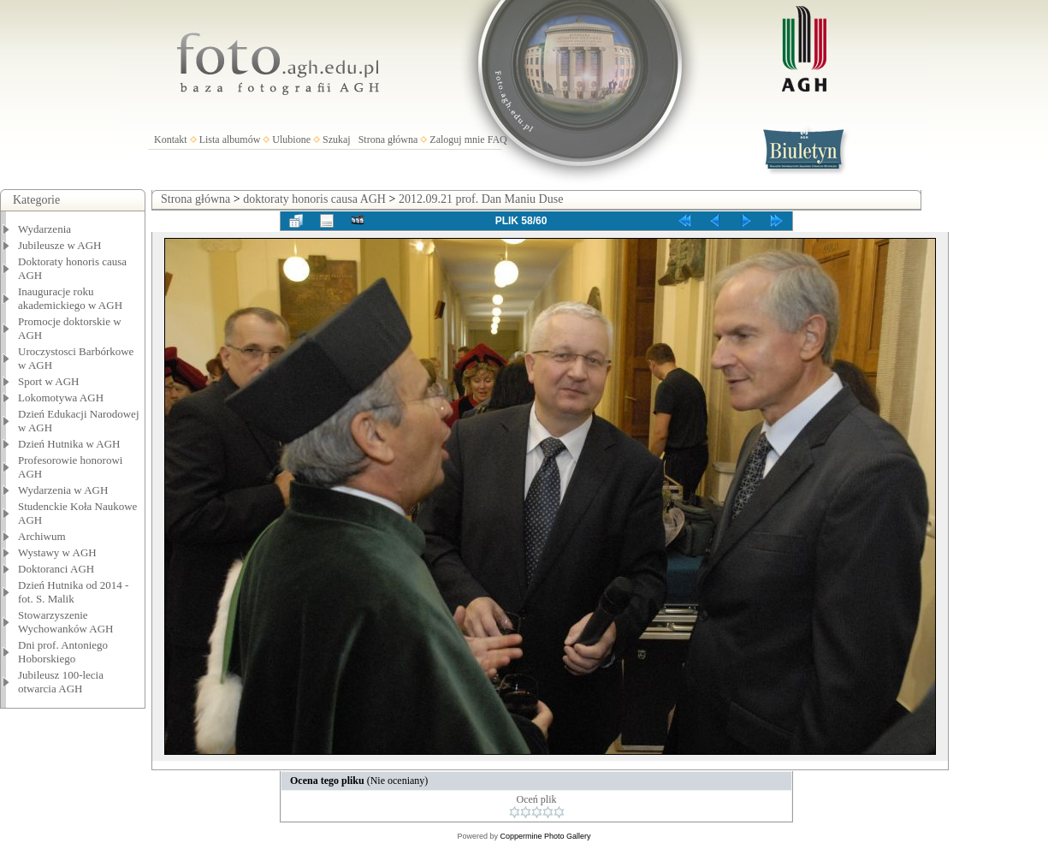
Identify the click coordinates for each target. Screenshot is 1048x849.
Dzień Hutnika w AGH (69, 443)
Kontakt (170, 139)
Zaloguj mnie (456, 139)
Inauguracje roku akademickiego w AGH (70, 298)
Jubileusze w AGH (60, 245)
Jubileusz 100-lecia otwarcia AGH (61, 681)
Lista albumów (230, 139)
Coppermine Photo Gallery (545, 836)
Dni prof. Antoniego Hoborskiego (63, 651)
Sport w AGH (49, 381)
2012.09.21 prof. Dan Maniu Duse (481, 199)
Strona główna (388, 139)
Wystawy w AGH (57, 552)
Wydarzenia (44, 229)
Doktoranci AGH (56, 568)
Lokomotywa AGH (61, 397)
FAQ (497, 139)
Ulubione (291, 139)
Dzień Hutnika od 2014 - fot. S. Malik (73, 592)
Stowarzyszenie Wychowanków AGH (66, 622)
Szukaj (337, 139)
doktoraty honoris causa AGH (314, 199)
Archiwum (42, 536)
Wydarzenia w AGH (63, 490)
